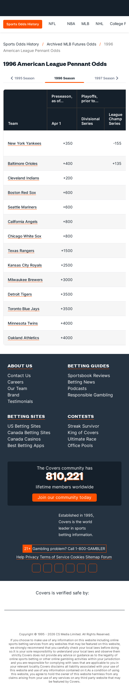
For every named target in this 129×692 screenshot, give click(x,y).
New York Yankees (24, 143)
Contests (81, 416)
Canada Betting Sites (29, 432)
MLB (85, 23)
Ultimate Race (82, 439)
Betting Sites (26, 416)
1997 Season (106, 78)
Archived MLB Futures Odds (71, 44)
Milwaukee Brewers (25, 279)
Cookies (77, 557)
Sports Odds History (21, 44)
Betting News (81, 382)
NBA (71, 23)
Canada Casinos (24, 439)
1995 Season (22, 78)
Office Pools (80, 445)
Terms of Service (54, 557)
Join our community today (64, 497)
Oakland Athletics (23, 337)
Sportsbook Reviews (89, 375)
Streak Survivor (83, 426)
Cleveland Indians (23, 178)
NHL (99, 23)
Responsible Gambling (90, 395)
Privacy (32, 557)
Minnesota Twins (23, 323)
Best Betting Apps (26, 445)
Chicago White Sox (24, 236)
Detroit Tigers (20, 294)
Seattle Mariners (22, 207)
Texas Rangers (21, 250)
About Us (20, 366)
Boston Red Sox (22, 192)
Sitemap (92, 557)
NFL (55, 23)
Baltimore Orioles (23, 163)
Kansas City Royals (25, 265)
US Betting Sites (24, 426)
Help (20, 557)
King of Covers (83, 432)
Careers (15, 382)
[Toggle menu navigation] (122, 8)
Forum (106, 557)
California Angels (23, 221)
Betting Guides (88, 366)
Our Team (17, 388)
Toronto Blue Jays (24, 308)
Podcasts (77, 388)
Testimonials (20, 401)
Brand (13, 395)
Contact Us (19, 375)
